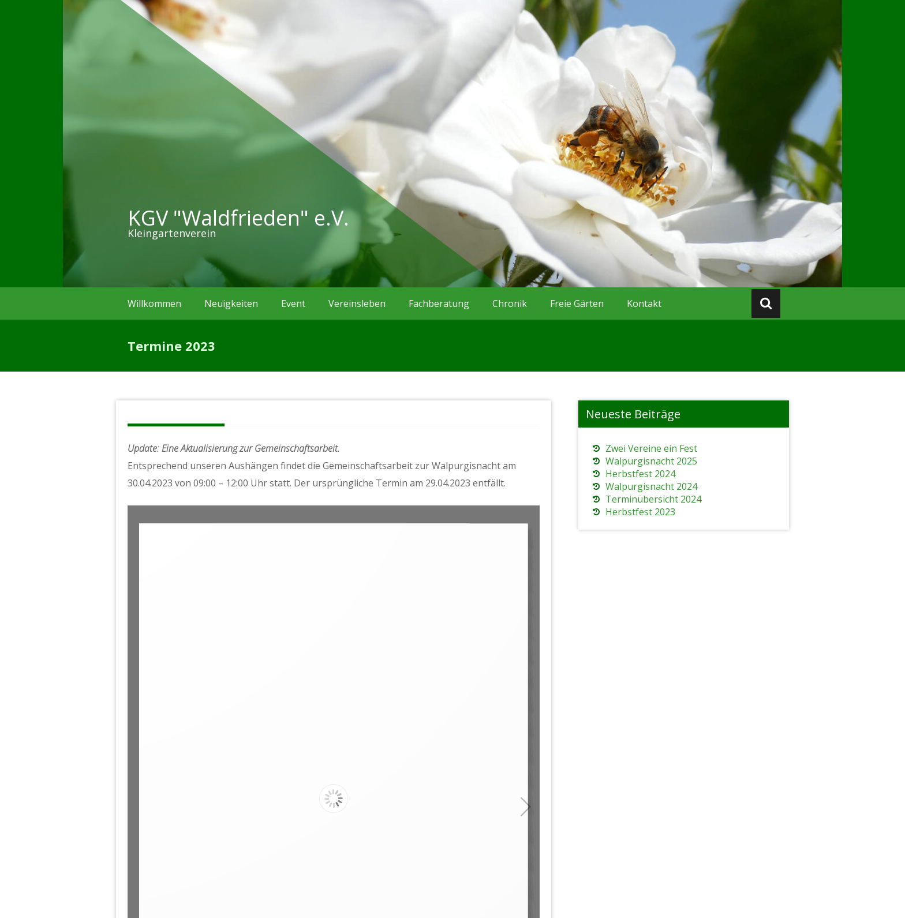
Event (293, 303)
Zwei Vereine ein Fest (651, 448)
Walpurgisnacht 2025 (651, 461)
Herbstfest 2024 (640, 473)
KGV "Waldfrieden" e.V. (238, 218)
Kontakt (644, 303)
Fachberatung (439, 303)
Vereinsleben (357, 303)
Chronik (509, 303)
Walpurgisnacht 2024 (651, 486)
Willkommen (154, 303)
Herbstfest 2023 (640, 511)
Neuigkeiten (231, 303)
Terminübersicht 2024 (653, 499)
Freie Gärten (577, 303)
